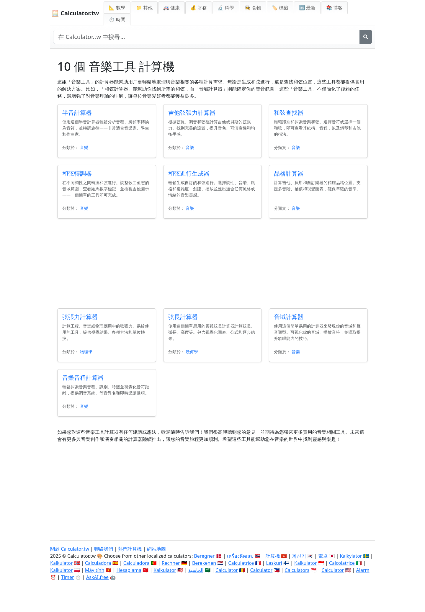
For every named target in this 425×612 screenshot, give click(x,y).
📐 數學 (117, 7)
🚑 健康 (171, 7)
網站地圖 (156, 549)
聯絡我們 (103, 549)
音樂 (84, 147)
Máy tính (94, 570)
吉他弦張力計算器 (191, 113)
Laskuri (274, 563)
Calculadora (98, 563)
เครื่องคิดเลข (240, 556)
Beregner (204, 556)
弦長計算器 (183, 317)
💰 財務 (198, 7)
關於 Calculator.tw (69, 549)
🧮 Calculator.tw (75, 13)
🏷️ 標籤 (280, 7)
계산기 (299, 556)
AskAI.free (97, 577)
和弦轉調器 (77, 173)
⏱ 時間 (117, 19)
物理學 (86, 351)
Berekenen (204, 563)
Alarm (363, 570)
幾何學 (192, 351)
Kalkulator (61, 563)
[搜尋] (365, 37)
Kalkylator (351, 556)
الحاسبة (195, 570)
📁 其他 (144, 7)
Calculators (297, 570)
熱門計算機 (130, 549)
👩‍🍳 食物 (253, 7)
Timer (67, 577)
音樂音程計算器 (83, 378)
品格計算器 (288, 173)
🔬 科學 (226, 7)
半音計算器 (77, 113)
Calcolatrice (342, 563)
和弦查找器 (288, 113)
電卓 (323, 556)
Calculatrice (241, 563)
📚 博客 (334, 7)
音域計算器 (288, 317)
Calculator (226, 570)
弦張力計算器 (80, 317)
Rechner (171, 563)
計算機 (273, 556)
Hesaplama (129, 570)
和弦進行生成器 (189, 173)
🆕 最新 (307, 7)
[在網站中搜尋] (206, 37)
